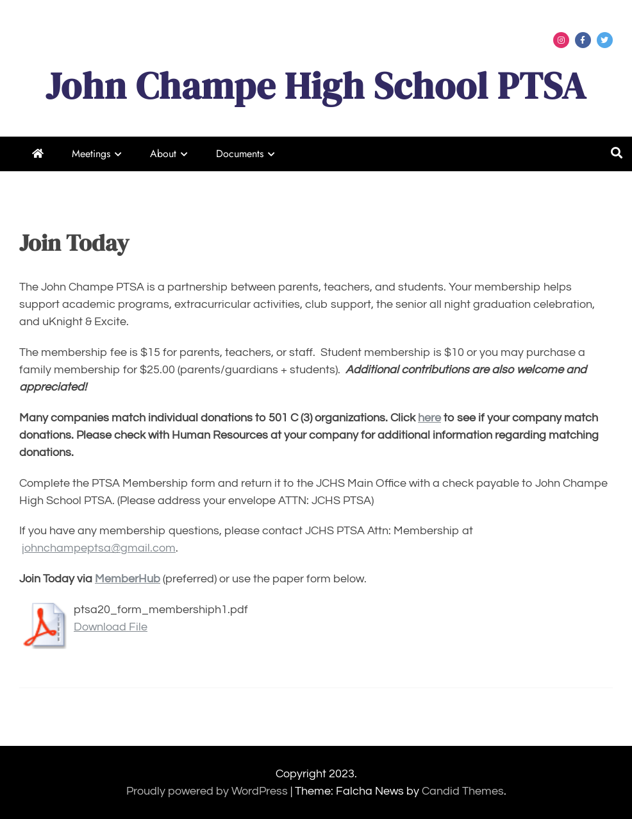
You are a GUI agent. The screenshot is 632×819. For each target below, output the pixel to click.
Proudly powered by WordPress (208, 791)
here (429, 418)
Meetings (91, 153)
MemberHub (127, 579)
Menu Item (561, 40)
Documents (239, 153)
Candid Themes (463, 791)
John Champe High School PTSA (316, 85)
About (163, 153)
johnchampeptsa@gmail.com (99, 548)
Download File (110, 627)
